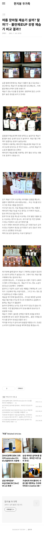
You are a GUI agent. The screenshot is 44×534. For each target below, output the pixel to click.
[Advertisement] (22, 355)
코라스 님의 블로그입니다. (13, 504)
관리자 (30, 529)
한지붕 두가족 (22, 3)
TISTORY (22, 529)
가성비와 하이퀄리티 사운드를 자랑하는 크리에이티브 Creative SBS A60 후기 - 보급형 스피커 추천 (17, 416)
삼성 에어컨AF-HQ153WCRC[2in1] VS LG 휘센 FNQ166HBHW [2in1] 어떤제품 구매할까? (17, 411)
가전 (3, 397)
